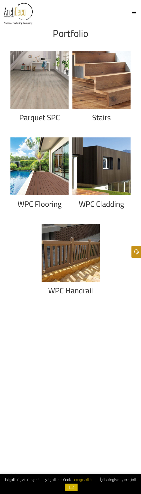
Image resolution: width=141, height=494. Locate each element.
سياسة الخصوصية (86, 479)
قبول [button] (71, 487)
